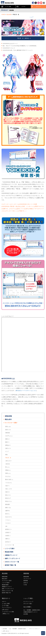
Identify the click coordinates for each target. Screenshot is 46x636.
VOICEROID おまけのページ (10, 43)
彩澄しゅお (8, 426)
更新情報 (25, 580)
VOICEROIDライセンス (9, 48)
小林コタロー (8, 460)
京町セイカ (8, 448)
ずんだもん (8, 476)
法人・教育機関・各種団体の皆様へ (18, 628)
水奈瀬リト (8, 535)
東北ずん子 (8, 498)
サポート (4, 601)
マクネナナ (8, 523)
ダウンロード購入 (27, 603)
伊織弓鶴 (7, 432)
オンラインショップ (28, 601)
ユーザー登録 (5, 605)
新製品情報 (8, 416)
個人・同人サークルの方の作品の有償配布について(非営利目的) (19, 45)
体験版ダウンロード (11, 555)
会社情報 (25, 614)
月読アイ (7, 485)
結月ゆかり (8, 541)
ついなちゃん (8, 482)
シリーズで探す (6, 582)
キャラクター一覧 (9, 545)
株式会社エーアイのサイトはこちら (26, 390)
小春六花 (7, 463)
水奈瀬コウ (8, 532)
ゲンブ (7, 451)
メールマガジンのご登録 (8, 611)
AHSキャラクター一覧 (12, 562)
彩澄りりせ (8, 429)
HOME (3, 14)
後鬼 (6, 454)
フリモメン (8, 520)
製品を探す (8, 419)
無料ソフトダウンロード (12, 558)
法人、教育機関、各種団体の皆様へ (32, 610)
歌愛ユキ (7, 439)
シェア (31, 17)
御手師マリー (8, 529)
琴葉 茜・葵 (8, 457)
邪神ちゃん (8, 473)
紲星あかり (8, 445)
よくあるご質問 (6, 603)
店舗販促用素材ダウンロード (30, 612)
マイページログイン (7, 607)
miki (6, 526)
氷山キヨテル (8, 516)
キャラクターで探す (7, 580)
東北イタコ (8, 495)
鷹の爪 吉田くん (9, 479)
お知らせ (25, 582)
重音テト (7, 442)
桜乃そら (7, 513)
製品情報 (9, 14)
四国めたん (8, 470)
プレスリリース (27, 578)
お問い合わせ (5, 609)
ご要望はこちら (6, 613)
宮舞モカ (7, 538)
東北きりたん (8, 501)
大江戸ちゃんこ (9, 435)
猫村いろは (8, 507)
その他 (25, 584)
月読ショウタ (8, 488)
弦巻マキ (7, 492)
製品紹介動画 (9, 552)
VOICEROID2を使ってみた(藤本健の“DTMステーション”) (17, 50)
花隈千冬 (7, 510)
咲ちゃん (7, 467)
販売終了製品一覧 (10, 565)
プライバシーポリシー (34, 628)
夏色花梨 (7, 504)
